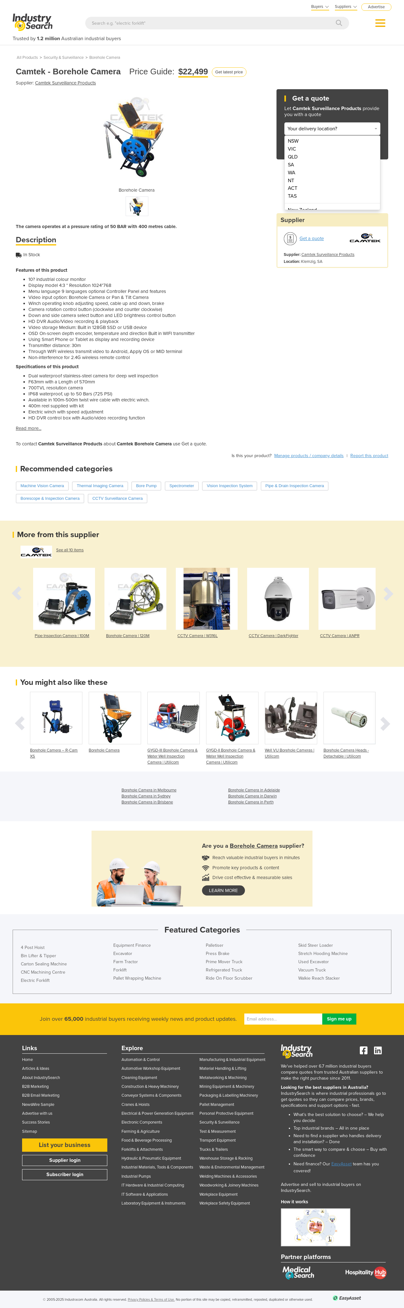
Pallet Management (216, 1104)
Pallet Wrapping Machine (137, 978)
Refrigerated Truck (224, 970)
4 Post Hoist (33, 947)
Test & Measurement (217, 1131)
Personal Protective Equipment (226, 1113)
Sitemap (29, 1131)
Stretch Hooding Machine (323, 953)
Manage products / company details (309, 455)
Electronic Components (142, 1122)
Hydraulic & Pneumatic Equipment (151, 1158)
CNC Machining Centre (43, 972)
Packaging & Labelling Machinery (228, 1095)
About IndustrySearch (41, 1077)
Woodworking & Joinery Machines (228, 1185)
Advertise (376, 6)
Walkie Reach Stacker (319, 978)
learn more (223, 890)
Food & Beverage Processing (147, 1140)
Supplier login (64, 1160)
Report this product (369, 455)
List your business (65, 1145)
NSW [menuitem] (293, 141)
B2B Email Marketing (40, 1095)
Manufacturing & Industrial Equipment (232, 1059)
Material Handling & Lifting (222, 1068)
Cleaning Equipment (139, 1077)
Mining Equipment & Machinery (226, 1086)
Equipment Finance (132, 945)
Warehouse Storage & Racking (225, 1158)
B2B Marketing (35, 1086)
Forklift (120, 970)
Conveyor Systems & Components (151, 1095)
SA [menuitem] (291, 165)
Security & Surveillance (64, 57)
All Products (27, 57)
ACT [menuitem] (292, 188)
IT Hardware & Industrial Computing (153, 1185)
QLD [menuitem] (293, 157)
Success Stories (36, 1122)
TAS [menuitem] (292, 196)
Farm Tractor (125, 961)
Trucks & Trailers (213, 1149)
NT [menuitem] (291, 180)
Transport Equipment (217, 1140)
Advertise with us (37, 1113)
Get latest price (229, 72)
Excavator (122, 953)
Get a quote (312, 238)
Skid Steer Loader (315, 945)
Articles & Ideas (35, 1068)
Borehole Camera (104, 57)
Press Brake (217, 953)
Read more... (28, 428)
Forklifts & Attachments (142, 1149)
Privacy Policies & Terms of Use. (151, 1300)
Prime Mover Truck (224, 961)
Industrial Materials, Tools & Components (157, 1167)
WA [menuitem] (291, 173)
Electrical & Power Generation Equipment (157, 1113)
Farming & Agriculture (141, 1131)
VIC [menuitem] (292, 149)
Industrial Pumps (136, 1176)
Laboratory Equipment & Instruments (154, 1203)
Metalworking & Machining (223, 1077)
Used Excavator (313, 961)
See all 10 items (70, 550)
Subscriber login (64, 1174)
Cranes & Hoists (136, 1104)
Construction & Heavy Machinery (150, 1086)
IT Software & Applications (145, 1194)
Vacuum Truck (312, 970)
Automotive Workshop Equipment (151, 1068)
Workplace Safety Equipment (224, 1203)
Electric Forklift (35, 980)
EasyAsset (341, 1164)
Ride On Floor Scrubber (229, 978)
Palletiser (214, 945)
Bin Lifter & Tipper (38, 955)
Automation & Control (141, 1059)
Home (27, 1059)
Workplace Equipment (218, 1194)
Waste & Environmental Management (231, 1167)
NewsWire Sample (38, 1104)
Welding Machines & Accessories (228, 1176)
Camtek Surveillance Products (65, 83)
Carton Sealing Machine (44, 964)
